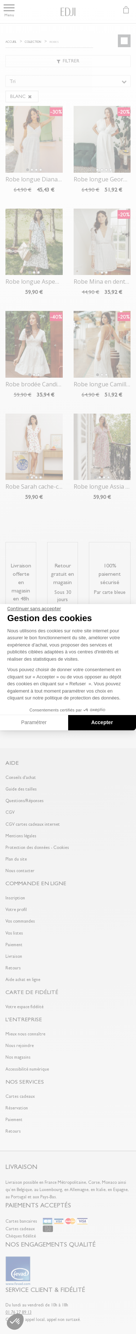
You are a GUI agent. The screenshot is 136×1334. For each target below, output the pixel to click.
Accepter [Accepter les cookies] (102, 722)
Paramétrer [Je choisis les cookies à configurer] (33, 722)
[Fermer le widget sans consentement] (34, 608)
